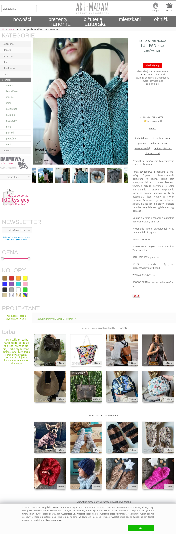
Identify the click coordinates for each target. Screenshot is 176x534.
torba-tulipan (141, 138)
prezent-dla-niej (142, 148)
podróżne (11, 138)
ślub (5, 74)
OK (140, 528)
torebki (152, 128)
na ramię (10, 115)
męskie (10, 97)
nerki (8, 126)
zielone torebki (152, 153)
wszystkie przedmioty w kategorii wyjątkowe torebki (104, 502)
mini (8, 103)
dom (5, 62)
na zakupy (11, 120)
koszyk (169, 10)
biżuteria (8, 56)
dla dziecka (9, 68)
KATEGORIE (16, 35)
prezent (24, 239)
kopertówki (12, 91)
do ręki (9, 85)
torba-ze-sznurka (158, 143)
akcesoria (8, 44)
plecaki (10, 132)
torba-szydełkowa (163, 148)
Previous (37, 102)
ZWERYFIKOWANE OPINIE (57, 318)
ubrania (7, 150)
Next (122, 102)
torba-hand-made (161, 138)
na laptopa (11, 109)
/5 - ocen (151, 121)
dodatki (7, 50)
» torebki (6, 80)
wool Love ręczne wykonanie (104, 415)
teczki (9, 144)
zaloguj (155, 10)
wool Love (146, 74)
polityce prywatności (52, 520)
